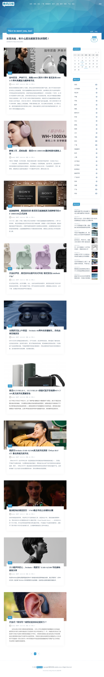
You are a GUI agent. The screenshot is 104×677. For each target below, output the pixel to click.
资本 (61, 4)
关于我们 (85, 161)
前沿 (39, 4)
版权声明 (85, 173)
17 (82, 63)
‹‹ (31, 653)
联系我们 (85, 169)
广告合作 (85, 177)
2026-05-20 (20, 84)
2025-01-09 (20, 574)
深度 (65, 4)
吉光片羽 (59, 670)
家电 (85, 125)
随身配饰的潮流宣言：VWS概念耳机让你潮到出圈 (31, 510)
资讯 (35, 4)
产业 (69, 4)
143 (28, 217)
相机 (85, 109)
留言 (94, 39)
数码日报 (8, 3)
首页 (31, 4)
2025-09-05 (20, 337)
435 (28, 625)
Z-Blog (50, 670)
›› (38, 653)
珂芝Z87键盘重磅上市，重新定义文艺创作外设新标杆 (86, 232)
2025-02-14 (20, 457)
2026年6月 (77, 49)
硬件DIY (85, 113)
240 (28, 337)
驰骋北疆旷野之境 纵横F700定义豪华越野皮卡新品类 (86, 211)
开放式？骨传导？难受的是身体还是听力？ (28, 622)
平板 (85, 96)
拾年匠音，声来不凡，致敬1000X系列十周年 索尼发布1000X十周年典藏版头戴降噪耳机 (86, 242)
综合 (73, 4)
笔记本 (85, 92)
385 (28, 397)
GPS (85, 133)
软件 (53, 4)
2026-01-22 (20, 280)
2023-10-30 (20, 625)
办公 (85, 121)
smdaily (13, 84)
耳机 (96, 31)
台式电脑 (85, 88)
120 (28, 84)
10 (82, 60)
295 (28, 574)
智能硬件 (48, 4)
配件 (85, 105)
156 (28, 157)
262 (28, 280)
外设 (85, 117)
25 (86, 66)
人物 (57, 4)
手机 (85, 101)
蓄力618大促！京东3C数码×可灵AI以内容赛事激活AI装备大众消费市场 (86, 218)
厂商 (42, 4)
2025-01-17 (20, 514)
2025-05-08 (20, 397)
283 (28, 514)
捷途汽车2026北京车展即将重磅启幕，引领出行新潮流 (86, 276)
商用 (85, 129)
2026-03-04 (20, 157)
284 (28, 457)
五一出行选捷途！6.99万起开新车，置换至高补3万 (86, 247)
